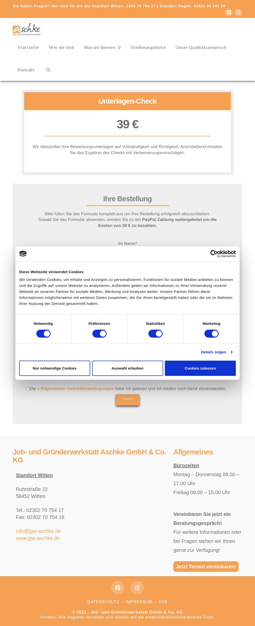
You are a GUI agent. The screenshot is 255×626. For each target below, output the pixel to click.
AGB (163, 602)
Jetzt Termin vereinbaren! (206, 566)
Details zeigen (213, 352)
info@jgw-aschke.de (38, 531)
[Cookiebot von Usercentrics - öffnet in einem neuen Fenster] (214, 253)
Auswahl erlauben (127, 368)
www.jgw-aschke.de (38, 538)
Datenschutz (103, 602)
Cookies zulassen (200, 368)
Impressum (139, 602)
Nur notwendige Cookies (55, 368)
